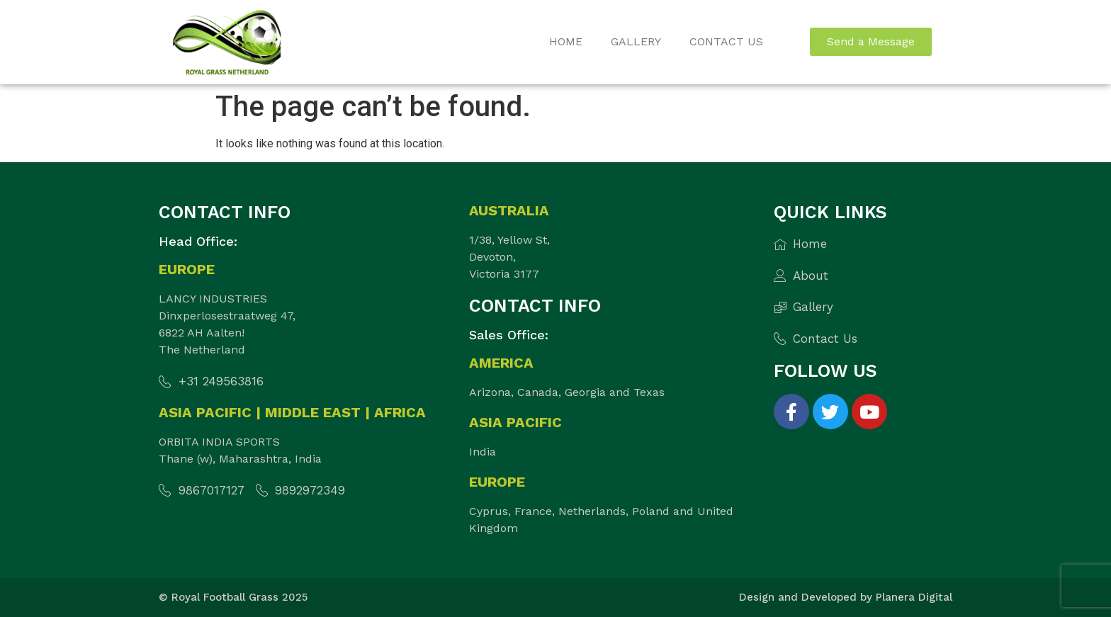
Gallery (636, 41)
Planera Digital (914, 597)
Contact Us (726, 41)
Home (565, 41)
